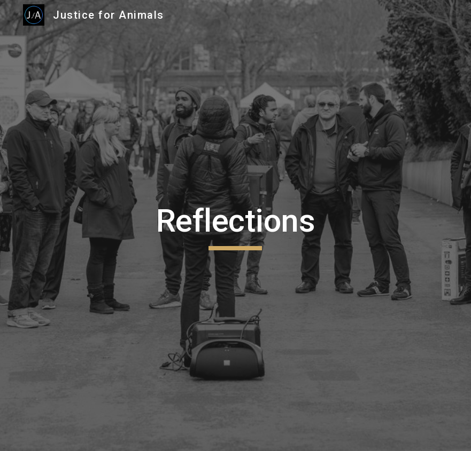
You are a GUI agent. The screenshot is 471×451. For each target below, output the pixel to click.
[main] (235, 225)
